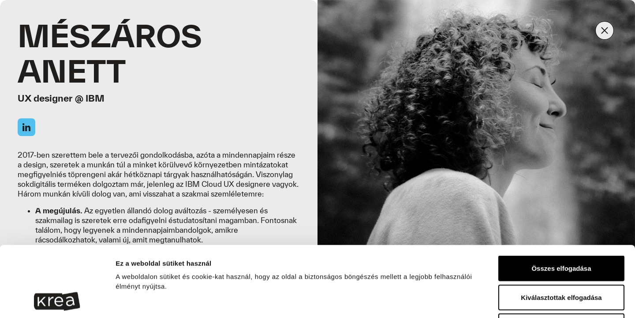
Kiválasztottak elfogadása (561, 231)
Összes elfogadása (561, 202)
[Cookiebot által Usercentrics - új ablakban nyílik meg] (57, 300)
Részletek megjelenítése (510, 300)
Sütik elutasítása (561, 260)
